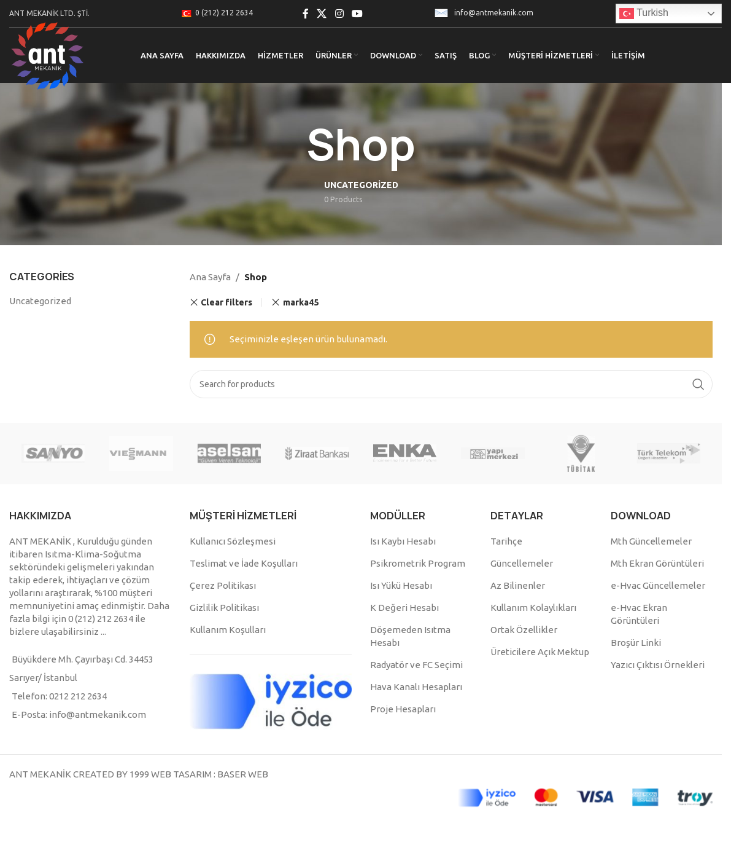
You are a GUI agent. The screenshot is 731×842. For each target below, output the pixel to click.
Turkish (643, 13)
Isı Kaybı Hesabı (403, 541)
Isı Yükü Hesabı (401, 585)
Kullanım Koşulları (228, 629)
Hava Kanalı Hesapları (416, 687)
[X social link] (322, 13)
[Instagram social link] (339, 13)
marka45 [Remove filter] (301, 302)
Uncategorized (40, 301)
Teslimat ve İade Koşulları (244, 563)
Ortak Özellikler (523, 629)
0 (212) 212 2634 (224, 13)
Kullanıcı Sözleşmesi (233, 541)
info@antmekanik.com (493, 13)
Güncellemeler (521, 563)
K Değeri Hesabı (404, 607)
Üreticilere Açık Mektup (539, 652)
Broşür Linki (636, 642)
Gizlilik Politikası (224, 607)
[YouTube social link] (356, 13)
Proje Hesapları (403, 709)
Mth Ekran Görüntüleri (657, 563)
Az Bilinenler (517, 585)
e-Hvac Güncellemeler (658, 585)
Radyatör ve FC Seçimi (416, 664)
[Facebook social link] (305, 13)
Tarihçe (506, 541)
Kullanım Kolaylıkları (533, 607)
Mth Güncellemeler (651, 541)
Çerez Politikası (223, 585)
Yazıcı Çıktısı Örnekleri (658, 664)
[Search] (451, 384)
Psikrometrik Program (417, 563)
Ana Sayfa (210, 277)
